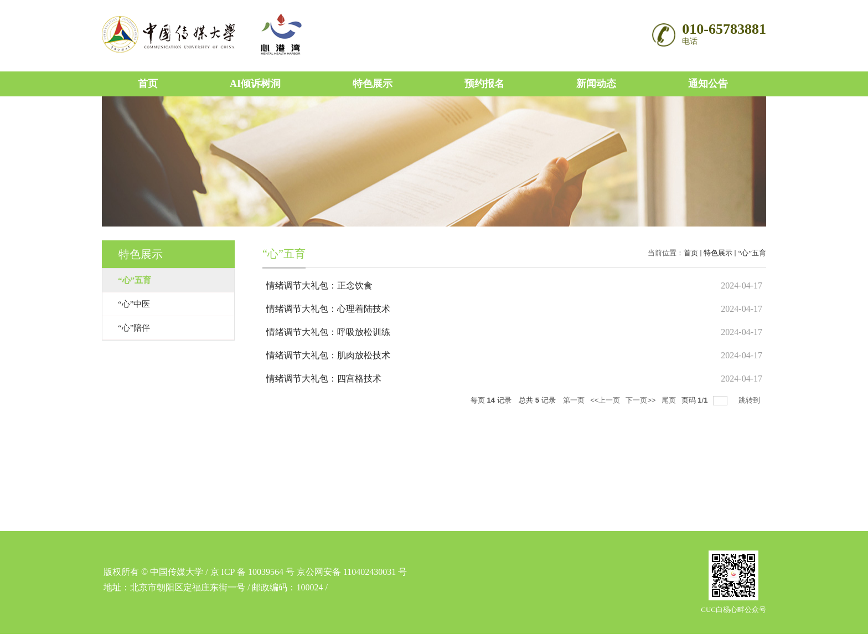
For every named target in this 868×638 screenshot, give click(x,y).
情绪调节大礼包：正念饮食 (319, 285)
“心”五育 (752, 253)
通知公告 (708, 83)
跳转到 (750, 400)
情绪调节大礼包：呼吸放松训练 (328, 332)
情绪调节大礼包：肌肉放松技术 (328, 355)
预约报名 (484, 83)
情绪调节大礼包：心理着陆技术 (328, 308)
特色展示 (372, 83)
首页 (148, 83)
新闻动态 (596, 83)
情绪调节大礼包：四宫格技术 (323, 378)
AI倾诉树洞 (255, 83)
